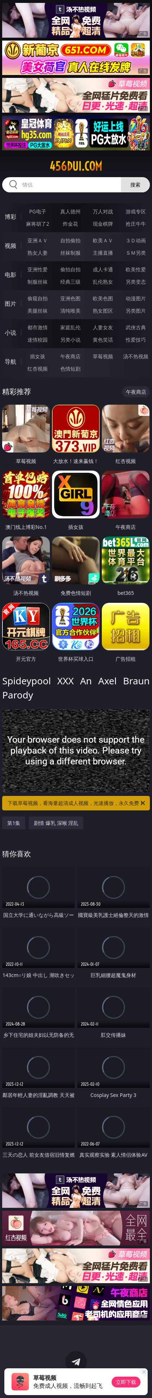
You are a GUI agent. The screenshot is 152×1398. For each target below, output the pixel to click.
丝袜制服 (70, 252)
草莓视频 (103, 356)
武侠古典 (136, 327)
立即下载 (126, 1381)
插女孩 (37, 356)
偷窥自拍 (37, 298)
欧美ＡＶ (103, 240)
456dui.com (75, 166)
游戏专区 (136, 211)
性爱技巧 (136, 339)
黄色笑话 (103, 339)
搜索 (135, 184)
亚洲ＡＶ (37, 240)
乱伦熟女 (103, 281)
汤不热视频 (135, 356)
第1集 (13, 822)
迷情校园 (37, 339)
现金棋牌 (103, 223)
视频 (10, 246)
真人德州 (70, 211)
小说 (10, 333)
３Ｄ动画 (136, 240)
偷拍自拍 (70, 269)
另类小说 (70, 339)
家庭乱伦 (70, 327)
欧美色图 (103, 298)
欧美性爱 (136, 269)
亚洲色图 (70, 298)
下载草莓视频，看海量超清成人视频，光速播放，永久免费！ (77, 803)
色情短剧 (70, 368)
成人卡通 (103, 269)
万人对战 (103, 211)
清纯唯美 (70, 310)
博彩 (10, 217)
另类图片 (136, 310)
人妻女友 (103, 327)
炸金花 (70, 223)
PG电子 (37, 211)
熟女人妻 (37, 252)
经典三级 (70, 281)
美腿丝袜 (37, 310)
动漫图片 (136, 298)
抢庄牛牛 (136, 223)
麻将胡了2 (37, 223)
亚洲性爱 (37, 269)
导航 (10, 362)
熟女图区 (103, 310)
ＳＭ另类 (136, 252)
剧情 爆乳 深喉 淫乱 (56, 822)
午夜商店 (70, 356)
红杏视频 (37, 368)
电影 (10, 275)
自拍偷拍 (70, 240)
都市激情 (37, 327)
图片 (10, 304)
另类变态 (136, 281)
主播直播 (103, 252)
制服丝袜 (37, 281)
